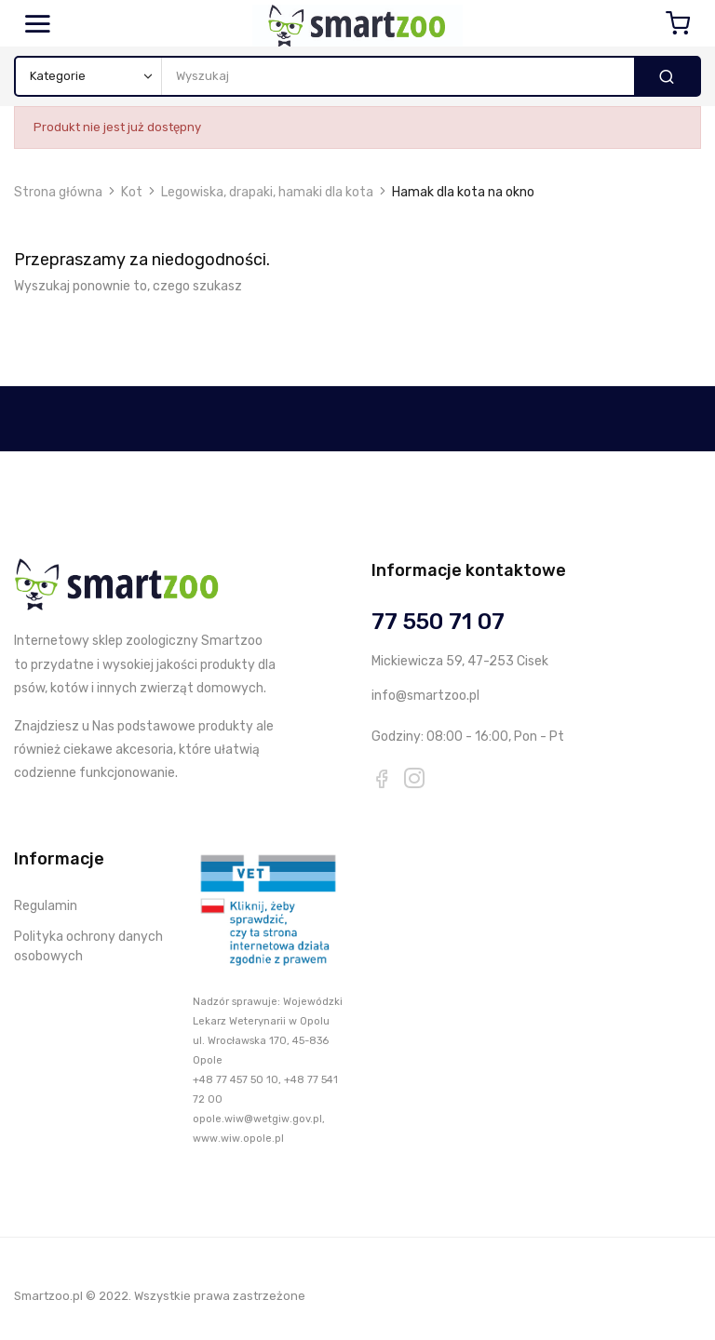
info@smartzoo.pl (425, 696)
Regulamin (45, 906)
